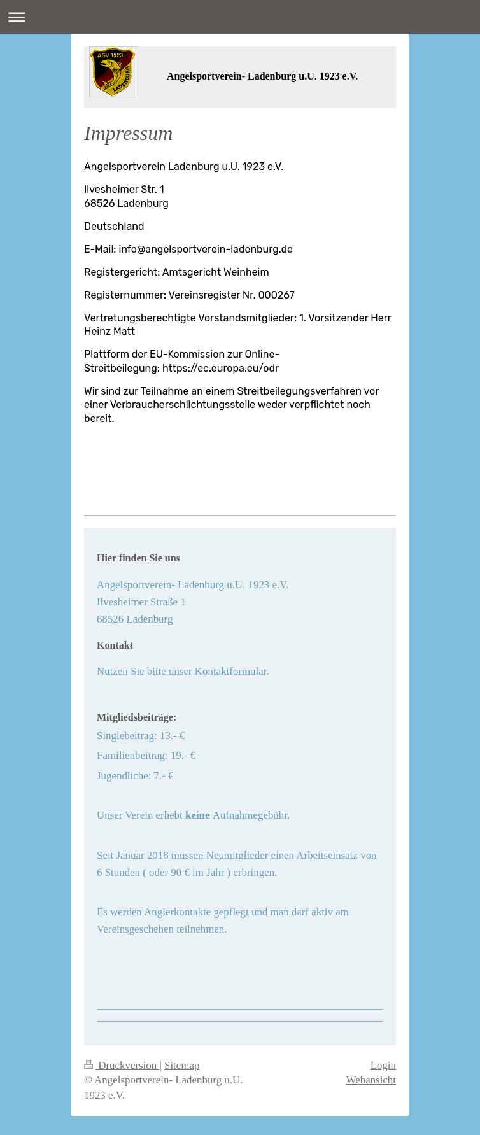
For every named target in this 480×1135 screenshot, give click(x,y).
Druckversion (121, 1065)
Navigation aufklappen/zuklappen (240, 17)
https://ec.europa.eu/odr (220, 368)
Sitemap (181, 1065)
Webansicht (371, 1080)
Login (383, 1065)
